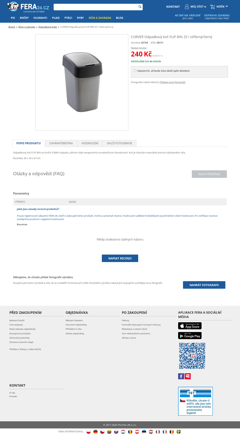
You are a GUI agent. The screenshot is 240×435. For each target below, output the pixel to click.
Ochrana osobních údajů (21, 342)
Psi (13, 18)
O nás (12, 392)
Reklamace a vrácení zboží (134, 329)
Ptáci (68, 18)
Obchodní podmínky (19, 337)
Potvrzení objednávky (76, 324)
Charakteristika (61, 143)
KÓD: (153, 42)
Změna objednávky (75, 333)
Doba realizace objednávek (22, 329)
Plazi (56, 18)
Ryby (80, 18)
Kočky (24, 18)
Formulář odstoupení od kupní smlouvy (141, 324)
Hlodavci (40, 18)
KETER (144, 42)
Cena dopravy (16, 324)
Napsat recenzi (139, 47)
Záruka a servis (129, 337)
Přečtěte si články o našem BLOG (25, 349)
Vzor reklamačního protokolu (136, 333)
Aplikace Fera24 (16, 320)
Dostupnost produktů (20, 333)
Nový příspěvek (209, 174)
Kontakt (13, 396)
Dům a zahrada (100, 18)
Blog (119, 18)
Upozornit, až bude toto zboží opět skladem (162, 70)
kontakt (173, 6)
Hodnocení (90, 143)
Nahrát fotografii (204, 285)
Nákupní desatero (74, 320)
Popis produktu (28, 143)
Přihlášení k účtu (74, 329)
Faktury (125, 320)
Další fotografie (119, 143)
